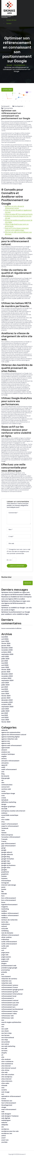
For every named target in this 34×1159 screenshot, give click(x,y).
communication (6, 785)
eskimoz (4, 813)
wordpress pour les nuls (10, 1131)
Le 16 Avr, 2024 (7, 90)
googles (4, 870)
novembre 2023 (7, 702)
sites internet (6, 1079)
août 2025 (5, 656)
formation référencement (10, 837)
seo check (5, 1031)
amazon (4, 750)
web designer (6, 1114)
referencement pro (8, 1007)
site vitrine (5, 1070)
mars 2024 (5, 693)
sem (2, 1024)
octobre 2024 (6, 678)
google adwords (7, 854)
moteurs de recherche (9, 920)
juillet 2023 (5, 711)
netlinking (5, 931)
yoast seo (5, 1140)
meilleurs (4, 918)
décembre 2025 (7, 648)
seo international (7, 1037)
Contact (8, 23)
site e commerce (7, 1061)
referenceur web (7, 1016)
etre (3, 817)
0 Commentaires (7, 108)
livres (3, 902)
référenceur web (7, 1018)
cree (3, 795)
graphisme (5, 872)
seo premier (5, 1042)
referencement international (11, 994)
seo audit (4, 1029)
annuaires (5, 763)
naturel (4, 926)
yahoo (3, 1135)
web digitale (5, 1118)
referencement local (8, 996)
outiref (4, 948)
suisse (3, 1098)
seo (2, 1027)
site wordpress (6, 1077)
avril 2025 (4, 665)
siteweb (4, 1085)
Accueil (9, 65)
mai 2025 (4, 663)
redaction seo (6, 981)
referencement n (7, 998)
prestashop (5, 970)
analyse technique (8, 754)
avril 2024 (5, 691)
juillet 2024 (5, 685)
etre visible (5, 819)
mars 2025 (5, 667)
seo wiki (4, 1048)
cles (2, 782)
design (3, 804)
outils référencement (9, 942)
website (4, 1122)
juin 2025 (4, 661)
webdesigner (6, 1120)
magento (4, 907)
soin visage (5, 1092)
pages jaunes (6, 957)
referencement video (9, 1013)
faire (3, 830)
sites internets (6, 1081)
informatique (6, 880)
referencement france (9, 987)
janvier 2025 (5, 672)
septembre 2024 (7, 680)
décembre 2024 (7, 674)
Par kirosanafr (5, 106)
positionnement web (8, 965)
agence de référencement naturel (13, 734)
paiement (4, 961)
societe (4, 1090)
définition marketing (8, 802)
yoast (3, 1138)
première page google (9, 968)
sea (2, 1020)
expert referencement (9, 824)
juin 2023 (4, 713)
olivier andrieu (6, 937)
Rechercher (6, 577)
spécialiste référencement (11, 1096)
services (4, 1050)
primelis (4, 972)
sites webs (5, 1083)
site (2, 1057)
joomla (3, 889)
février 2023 (5, 722)
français (4, 839)
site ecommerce (7, 1064)
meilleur (4, 911)
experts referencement (10, 826)
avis (2, 772)
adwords (4, 730)
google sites (5, 867)
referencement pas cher (10, 1003)
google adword (6, 852)
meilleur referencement (10, 915)
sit (2, 1055)
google (3, 850)
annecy (4, 758)
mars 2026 (5, 641)
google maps (6, 863)
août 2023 (5, 709)
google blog (5, 857)
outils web (5, 946)
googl (3, 848)
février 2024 (5, 696)
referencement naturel (9, 1000)
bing (2, 774)
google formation (7, 859)
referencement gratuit (9, 992)
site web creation (7, 1074)
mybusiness (5, 924)
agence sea (5, 741)
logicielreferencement (9, 904)
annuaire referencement (10, 761)
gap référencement (8, 843)
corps (3, 791)
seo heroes (5, 1035)
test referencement (8, 1103)
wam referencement (8, 1109)
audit (3, 767)
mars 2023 (5, 720)
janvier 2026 (5, 645)
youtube (4, 1142)
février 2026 (5, 643)
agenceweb (5, 748)
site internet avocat (8, 1068)
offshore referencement (10, 935)
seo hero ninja (6, 1033)
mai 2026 (4, 637)
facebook (4, 828)
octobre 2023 (6, 704)
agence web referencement (11, 745)
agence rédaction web (9, 739)
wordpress (5, 1129)
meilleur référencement (10, 913)
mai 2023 (4, 715)
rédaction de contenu (9, 979)
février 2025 (5, 669)
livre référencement (8, 898)
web (2, 1112)
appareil (4, 765)
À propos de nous (11, 20)
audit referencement (9, 769)
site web (4, 1072)
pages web (5, 959)
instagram (5, 883)
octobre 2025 (6, 652)
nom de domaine (7, 933)
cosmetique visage (8, 793)
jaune (3, 887)
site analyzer (6, 1059)
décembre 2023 (7, 700)
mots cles (4, 922)
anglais (4, 756)
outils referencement (9, 944)
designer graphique (8, 806)
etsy (3, 822)
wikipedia (4, 1125)
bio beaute (5, 776)
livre (2, 896)
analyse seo (5, 752)
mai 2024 (4, 689)
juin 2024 (4, 687)
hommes (4, 878)
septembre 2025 (7, 654)
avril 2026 (5, 639)
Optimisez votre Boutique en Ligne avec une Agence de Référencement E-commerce (15, 603)
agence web (5, 743)
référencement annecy (9, 985)
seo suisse (5, 1044)
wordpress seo (6, 1133)
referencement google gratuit (12, 989)
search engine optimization (11, 1022)
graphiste (4, 874)
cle (2, 780)
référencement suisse (9, 1011)
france (3, 841)
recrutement (6, 976)
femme (3, 833)
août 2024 (5, 683)
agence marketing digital (10, 737)
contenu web (6, 789)
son (2, 1094)
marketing (5, 909)
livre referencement (8, 900)
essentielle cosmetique (9, 815)
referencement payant (9, 1005)
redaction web (6, 983)
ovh (2, 950)
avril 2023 (4, 717)
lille (2, 891)
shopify (4, 1053)
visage (3, 1107)
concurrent (5, 787)
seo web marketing (8, 1046)
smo (2, 1088)
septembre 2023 (7, 706)
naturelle (4, 928)
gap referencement (8, 846)
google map (5, 861)
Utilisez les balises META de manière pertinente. (19, 214)
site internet (6, 1066)
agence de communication (10, 732)
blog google (5, 778)
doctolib (4, 809)
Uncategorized (19, 65)
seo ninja (4, 1040)
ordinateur (5, 939)
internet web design (8, 885)
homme (4, 876)
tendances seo (6, 1101)
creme (3, 798)
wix (2, 1127)
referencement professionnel (12, 1009)
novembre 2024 (7, 676)
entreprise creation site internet (13, 811)
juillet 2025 (5, 659)
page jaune (5, 952)
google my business (8, 865)
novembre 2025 (7, 650)
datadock (4, 800)
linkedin (4, 894)
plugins (4, 963)
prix (2, 974)
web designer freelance (9, 1116)
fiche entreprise (7, 835)
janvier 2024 (5, 698)
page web (4, 955)
